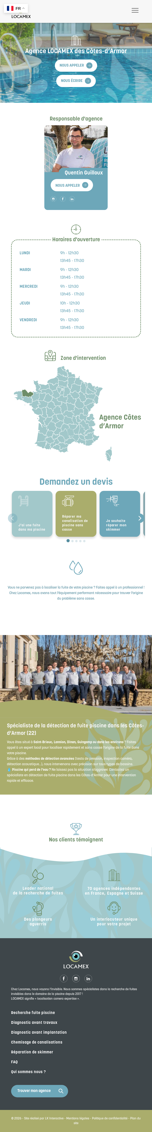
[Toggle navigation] (135, 11)
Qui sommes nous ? (28, 1072)
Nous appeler (72, 66)
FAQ (14, 1062)
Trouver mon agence (40, 1091)
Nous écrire (72, 81)
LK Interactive (54, 1118)
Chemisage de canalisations (37, 1043)
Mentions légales (77, 1118)
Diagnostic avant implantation (39, 1033)
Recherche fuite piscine (33, 1013)
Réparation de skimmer (32, 1052)
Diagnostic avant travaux (34, 1023)
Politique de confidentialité (109, 1118)
